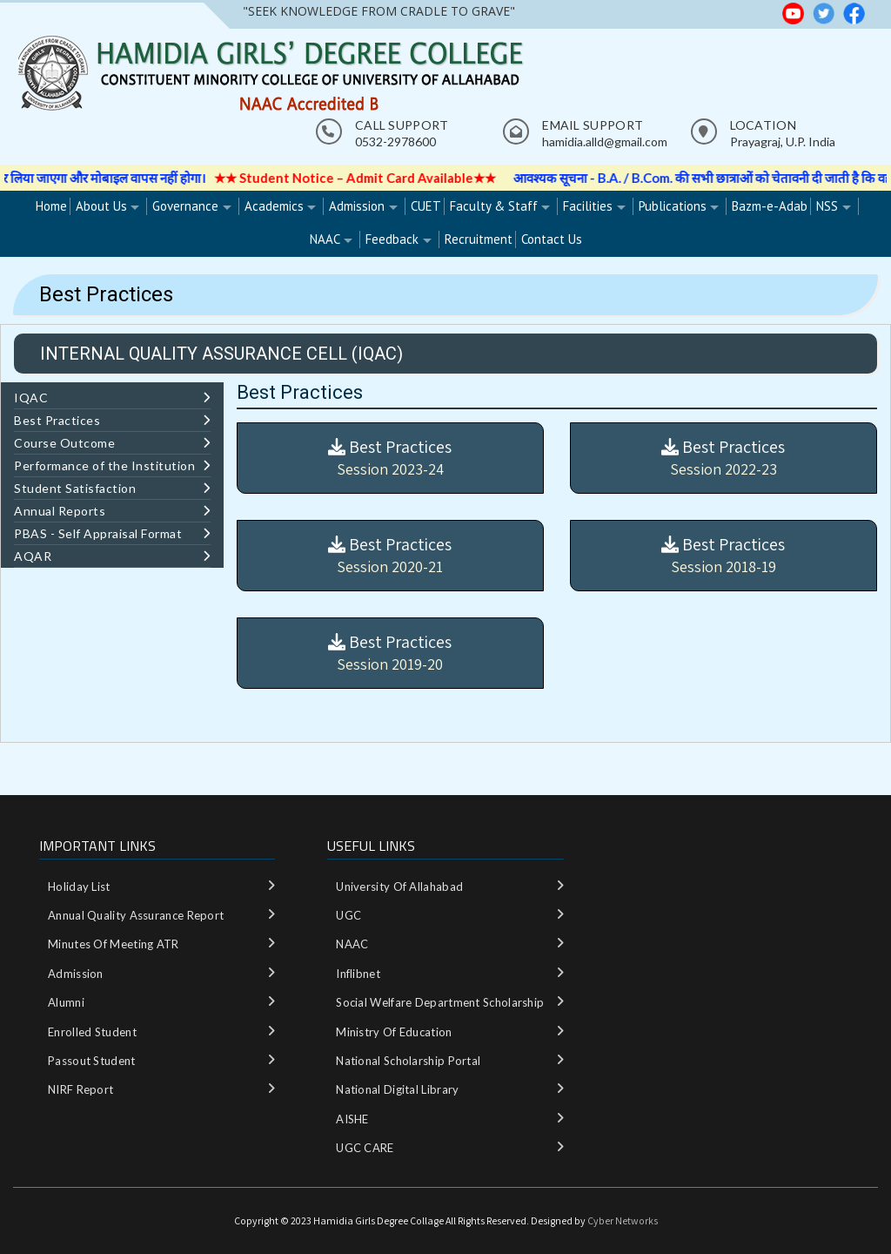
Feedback (392, 239)
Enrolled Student (92, 1032)
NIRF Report (80, 1089)
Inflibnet (358, 974)
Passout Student (92, 1061)
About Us (101, 206)
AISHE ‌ (354, 1119)
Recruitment (478, 239)
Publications (673, 206)
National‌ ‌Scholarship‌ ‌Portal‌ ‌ (409, 1061)
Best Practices (112, 420)
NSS (827, 206)
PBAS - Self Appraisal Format (112, 533)
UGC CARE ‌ (366, 1148)
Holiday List (79, 886)
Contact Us (551, 239)
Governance (185, 206)
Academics (274, 206)
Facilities (588, 206)
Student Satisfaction (112, 488)
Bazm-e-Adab (769, 206)
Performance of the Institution (112, 465)
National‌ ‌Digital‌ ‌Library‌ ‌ (399, 1089)
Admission (76, 974)
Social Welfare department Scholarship (440, 1002)
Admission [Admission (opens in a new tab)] (357, 206)
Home (51, 206)
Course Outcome (112, 443)
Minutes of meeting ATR (113, 944)
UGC (348, 915)
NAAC (325, 239)
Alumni (66, 1002)
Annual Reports (112, 510)
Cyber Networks (622, 1220)
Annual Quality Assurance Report (136, 915)
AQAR (112, 556)
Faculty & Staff (494, 206)
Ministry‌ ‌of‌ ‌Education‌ (394, 1032)
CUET (426, 206)
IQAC (112, 397)
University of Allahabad (399, 886)
